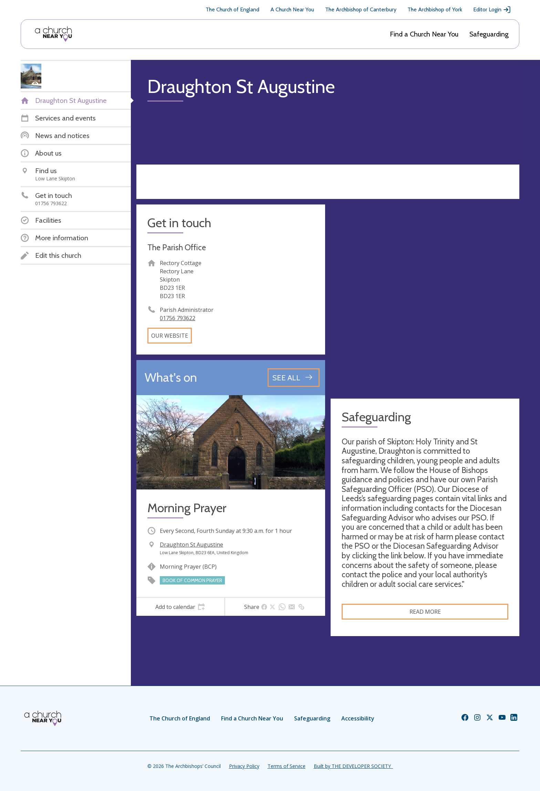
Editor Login (492, 10)
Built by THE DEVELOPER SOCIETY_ (353, 766)
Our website (169, 335)
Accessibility (357, 718)
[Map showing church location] (425, 298)
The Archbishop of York (434, 9)
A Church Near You (292, 9)
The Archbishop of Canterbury (360, 9)
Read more (425, 611)
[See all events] (294, 377)
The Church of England (232, 9)
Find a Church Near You (424, 34)
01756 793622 (177, 318)
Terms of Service (286, 766)
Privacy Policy (244, 766)
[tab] (180, 607)
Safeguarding (489, 34)
